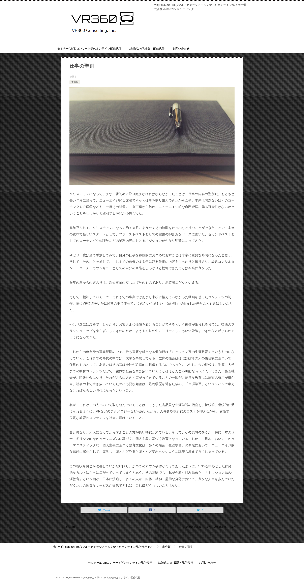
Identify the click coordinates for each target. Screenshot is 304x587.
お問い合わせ (181, 48)
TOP (105, 546)
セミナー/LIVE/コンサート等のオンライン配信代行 (89, 48)
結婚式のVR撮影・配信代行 (146, 48)
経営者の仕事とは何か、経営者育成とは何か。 (212, 527)
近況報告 (70, 527)
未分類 (75, 82)
